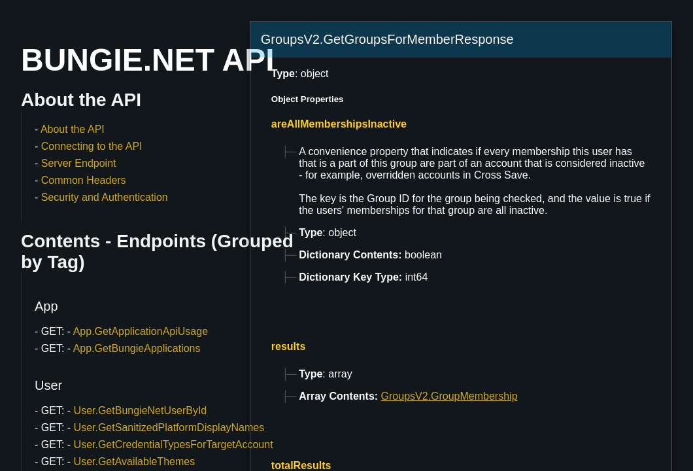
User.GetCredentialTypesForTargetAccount (173, 444)
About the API (73, 129)
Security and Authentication (104, 197)
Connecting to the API (92, 146)
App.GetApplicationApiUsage (140, 331)
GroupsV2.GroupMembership (449, 396)
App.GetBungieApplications (137, 348)
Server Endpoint (78, 163)
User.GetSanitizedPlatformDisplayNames (169, 427)
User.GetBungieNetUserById (140, 410)
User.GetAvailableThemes (134, 461)
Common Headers (83, 180)
